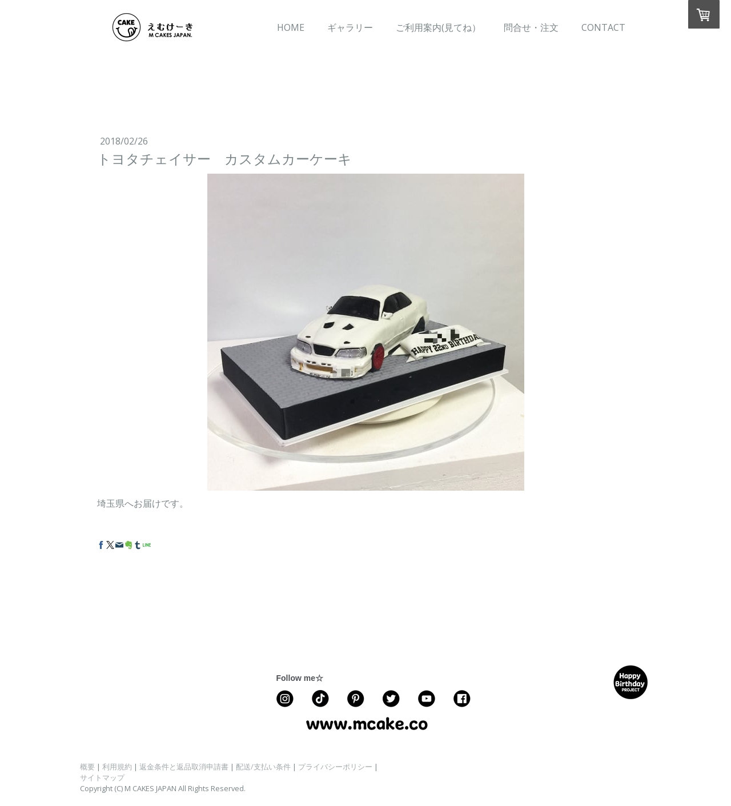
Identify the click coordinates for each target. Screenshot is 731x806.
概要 (87, 766)
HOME (290, 27)
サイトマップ (102, 777)
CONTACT (603, 27)
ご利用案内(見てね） (438, 27)
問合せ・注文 (531, 27)
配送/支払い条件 (263, 766)
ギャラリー (350, 27)
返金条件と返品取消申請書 (183, 766)
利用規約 (117, 766)
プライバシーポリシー (335, 766)
